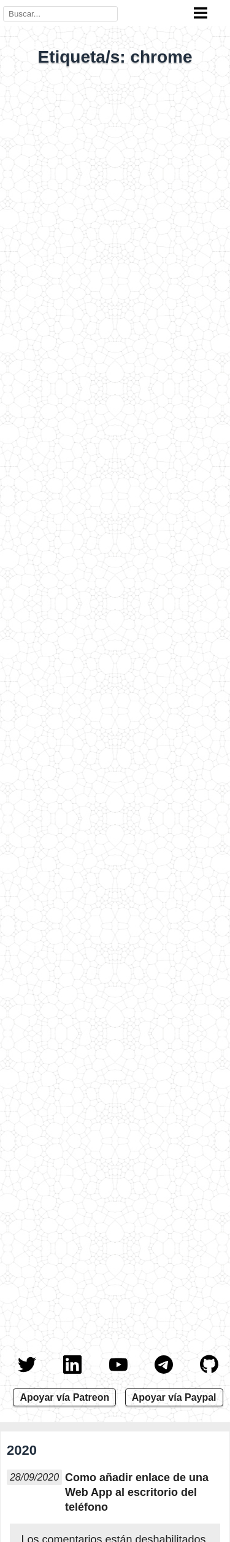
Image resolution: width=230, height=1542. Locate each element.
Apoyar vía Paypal (174, 1397)
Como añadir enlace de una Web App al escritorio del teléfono (137, 1492)
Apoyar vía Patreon (64, 1397)
